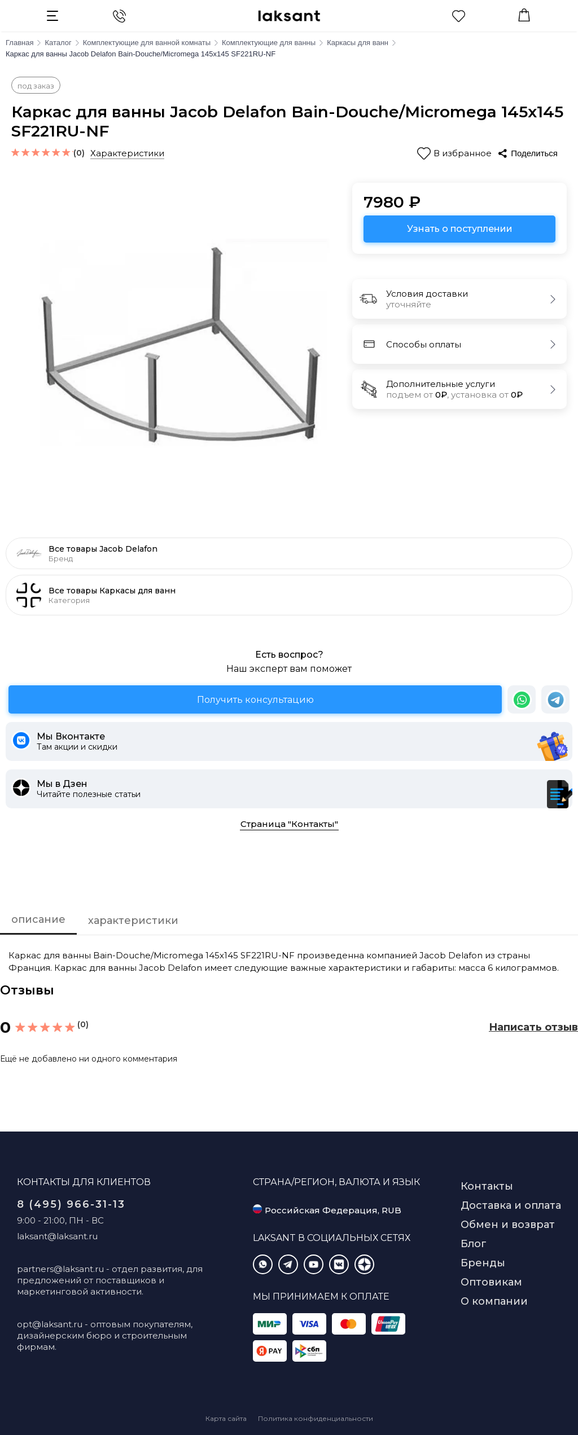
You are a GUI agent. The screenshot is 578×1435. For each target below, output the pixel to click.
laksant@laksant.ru (57, 1236)
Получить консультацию (255, 699)
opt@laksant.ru (49, 1324)
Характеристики (127, 153)
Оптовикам (491, 1282)
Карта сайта (226, 1418)
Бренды (483, 1263)
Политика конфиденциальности (315, 1418)
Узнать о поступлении (460, 228)
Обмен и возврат (508, 1224)
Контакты (487, 1186)
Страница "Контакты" (289, 823)
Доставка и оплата (511, 1205)
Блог (474, 1244)
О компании (494, 1301)
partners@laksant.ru (60, 1269)
